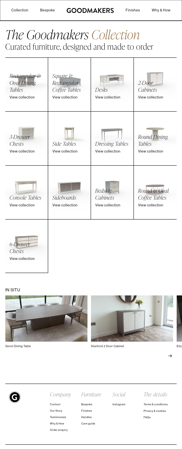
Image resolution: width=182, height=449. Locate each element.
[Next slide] (168, 356)
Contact (55, 404)
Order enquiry (59, 429)
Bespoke (47, 10)
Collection (19, 10)
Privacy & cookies (155, 410)
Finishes (133, 10)
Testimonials (58, 417)
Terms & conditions (156, 404)
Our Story (56, 410)
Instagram (119, 404)
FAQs (147, 417)
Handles (86, 417)
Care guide (88, 423)
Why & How (161, 10)
